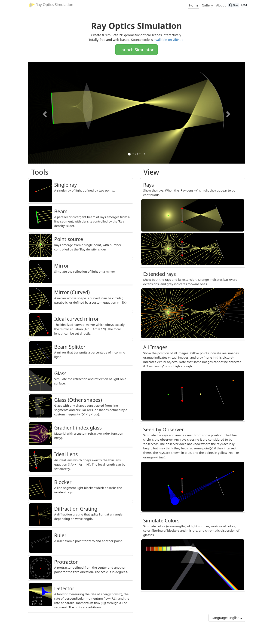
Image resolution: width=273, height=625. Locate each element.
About (221, 5)
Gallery (207, 5)
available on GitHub (169, 39)
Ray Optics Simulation (51, 5)
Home (194, 5)
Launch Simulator (136, 49)
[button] (44, 113)
